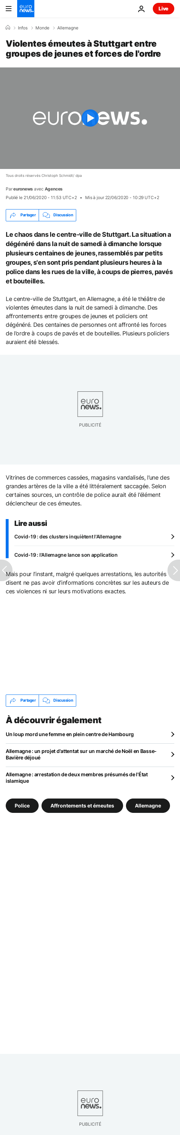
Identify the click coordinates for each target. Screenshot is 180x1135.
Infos (23, 28)
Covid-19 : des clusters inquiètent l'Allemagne (67, 536)
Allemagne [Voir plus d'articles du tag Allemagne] (148, 805)
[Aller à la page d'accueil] (25, 8)
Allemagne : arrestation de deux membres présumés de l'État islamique (77, 777)
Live (164, 8)
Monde (42, 28)
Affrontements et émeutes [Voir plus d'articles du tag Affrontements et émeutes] (82, 805)
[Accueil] (8, 27)
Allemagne (67, 28)
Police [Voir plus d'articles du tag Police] (22, 805)
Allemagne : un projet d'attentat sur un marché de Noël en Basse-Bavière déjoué (81, 754)
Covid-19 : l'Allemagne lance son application (66, 555)
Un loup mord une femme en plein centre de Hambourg (70, 734)
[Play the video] (90, 118)
